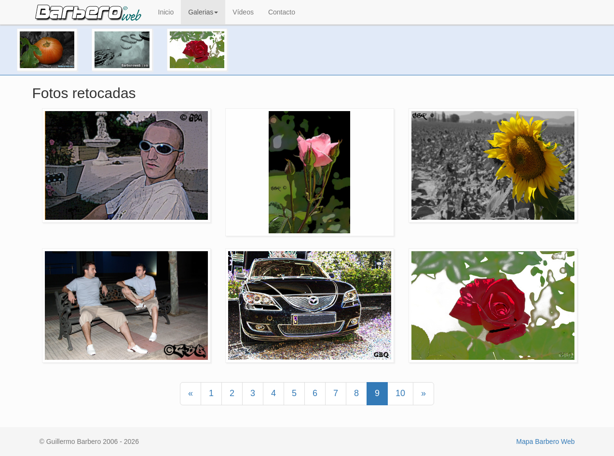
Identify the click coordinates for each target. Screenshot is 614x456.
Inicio (166, 12)
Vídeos (243, 12)
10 (400, 393)
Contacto (281, 12)
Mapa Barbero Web (545, 441)
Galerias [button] (203, 12)
